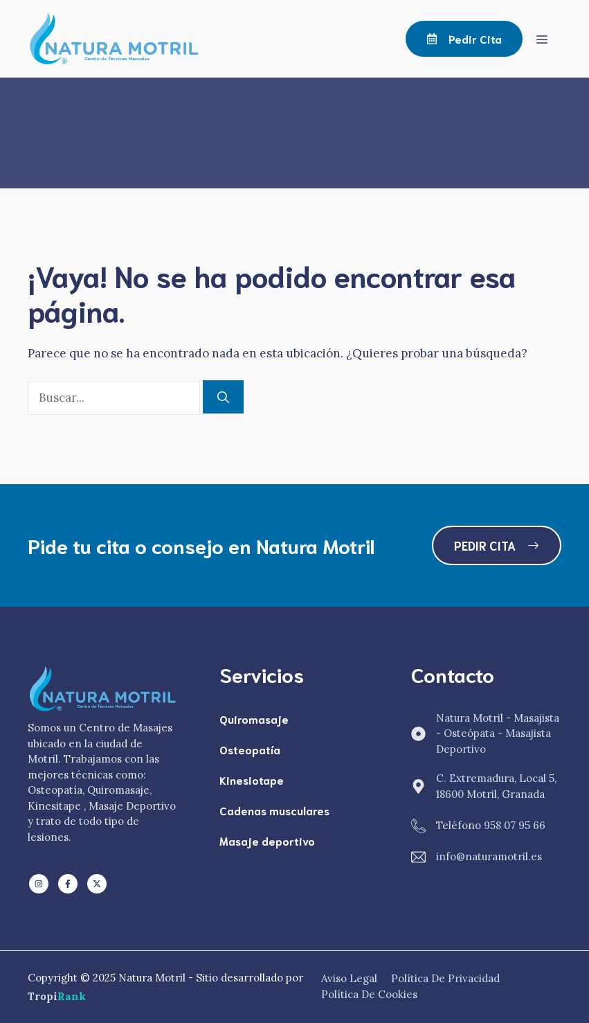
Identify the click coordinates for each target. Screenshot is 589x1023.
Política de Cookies (369, 994)
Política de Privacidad (445, 978)
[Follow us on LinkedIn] (39, 884)
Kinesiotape (251, 779)
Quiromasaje (254, 718)
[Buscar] (223, 396)
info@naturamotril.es (489, 856)
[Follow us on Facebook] (68, 884)
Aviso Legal (349, 978)
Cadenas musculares (274, 810)
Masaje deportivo (267, 840)
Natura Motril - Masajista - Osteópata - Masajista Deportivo (497, 733)
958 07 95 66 (514, 825)
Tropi (57, 996)
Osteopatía (249, 749)
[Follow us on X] (97, 884)
